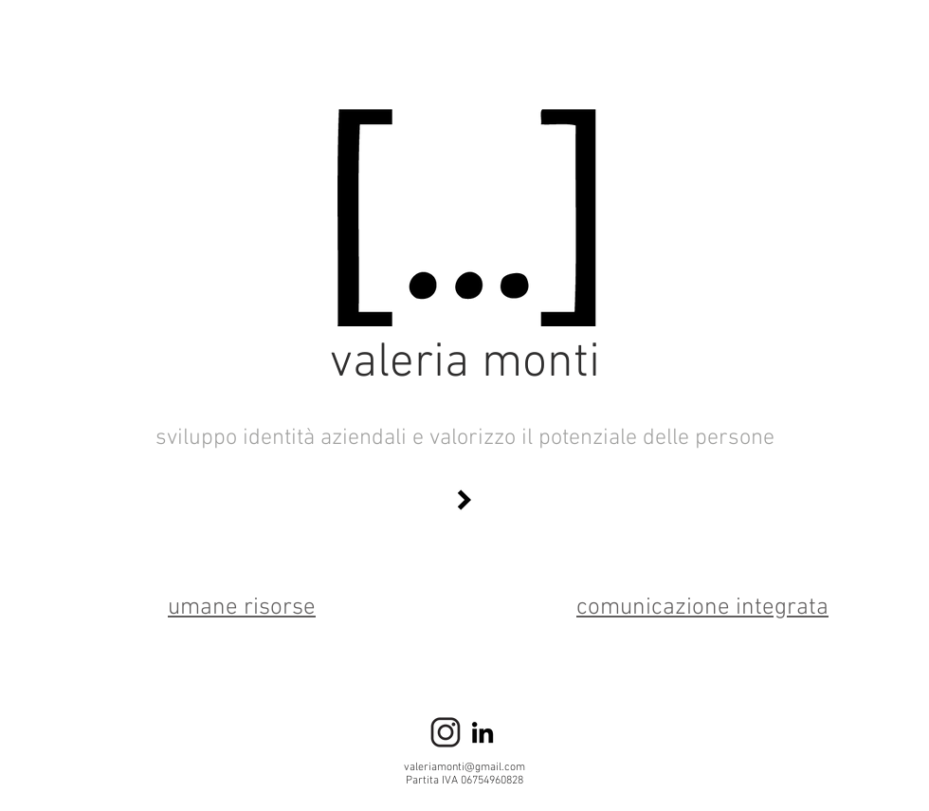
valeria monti (465, 364)
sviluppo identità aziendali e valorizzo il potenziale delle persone (464, 438)
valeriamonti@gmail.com (464, 767)
